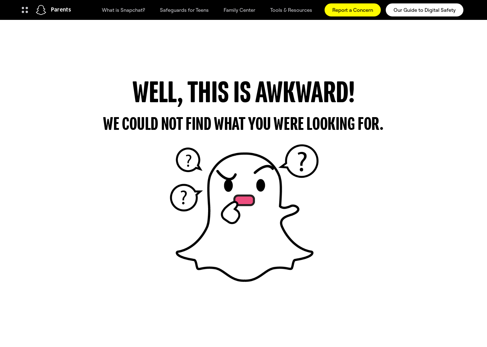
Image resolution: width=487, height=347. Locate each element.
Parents (61, 10)
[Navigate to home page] (41, 10)
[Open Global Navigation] (25, 10)
